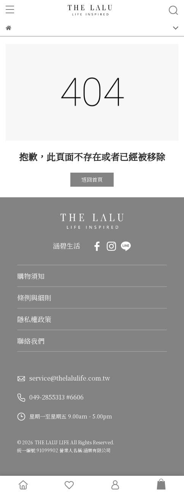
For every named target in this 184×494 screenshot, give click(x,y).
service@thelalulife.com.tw (69, 378)
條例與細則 (34, 297)
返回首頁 (92, 179)
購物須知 (30, 276)
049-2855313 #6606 (56, 397)
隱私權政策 (34, 319)
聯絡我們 (30, 341)
